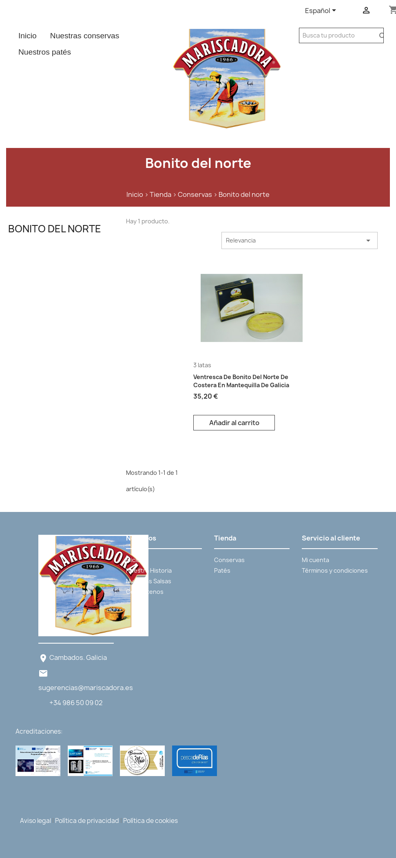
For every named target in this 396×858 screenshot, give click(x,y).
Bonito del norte (54, 229)
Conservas (229, 560)
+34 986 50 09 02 (76, 702)
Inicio (27, 35)
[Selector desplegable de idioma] (322, 11)
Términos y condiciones (335, 570)
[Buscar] (337, 35)
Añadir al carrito (234, 422)
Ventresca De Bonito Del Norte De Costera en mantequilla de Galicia (241, 381)
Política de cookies (150, 820)
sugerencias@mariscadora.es (85, 687)
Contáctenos (145, 592)
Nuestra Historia (149, 570)
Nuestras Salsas (148, 581)
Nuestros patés (44, 52)
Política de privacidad (87, 820)
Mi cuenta (315, 560)
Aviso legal (35, 820)
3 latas (202, 365)
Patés (222, 570)
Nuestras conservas (84, 35)
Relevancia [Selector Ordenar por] (299, 240)
